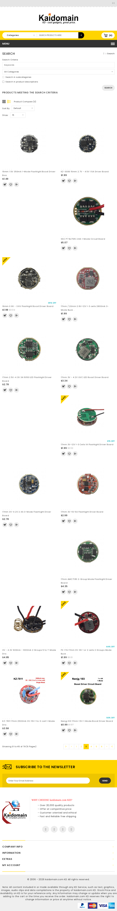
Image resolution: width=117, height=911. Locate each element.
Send (105, 780)
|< (66, 746)
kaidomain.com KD (56, 879)
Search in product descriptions (20, 81)
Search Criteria (10, 59)
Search (111, 53)
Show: (5, 115)
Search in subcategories (16, 77)
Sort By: (6, 108)
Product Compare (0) (25, 101)
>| (112, 746)
